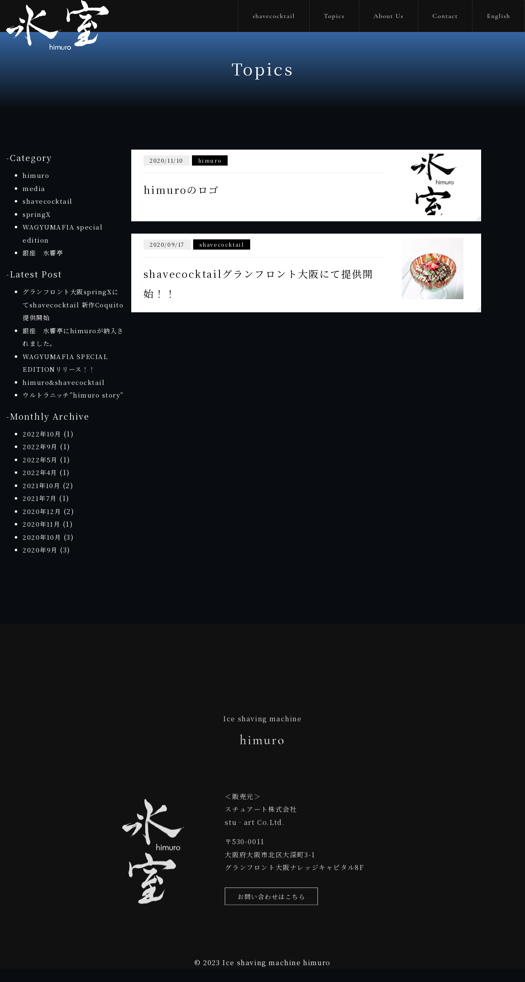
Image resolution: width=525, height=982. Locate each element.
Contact (445, 16)
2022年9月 (41, 459)
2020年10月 (43, 550)
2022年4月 (41, 485)
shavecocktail (274, 16)
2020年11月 (42, 537)
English (498, 16)
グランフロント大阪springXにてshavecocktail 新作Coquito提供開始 (73, 304)
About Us (389, 16)
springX (37, 214)
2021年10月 (42, 498)
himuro (36, 175)
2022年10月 (43, 446)
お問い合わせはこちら (273, 914)
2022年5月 (41, 472)
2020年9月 (41, 563)
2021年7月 (40, 511)
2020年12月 (43, 524)
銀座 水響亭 (44, 252)
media (34, 188)
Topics (334, 16)
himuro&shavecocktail (65, 382)
